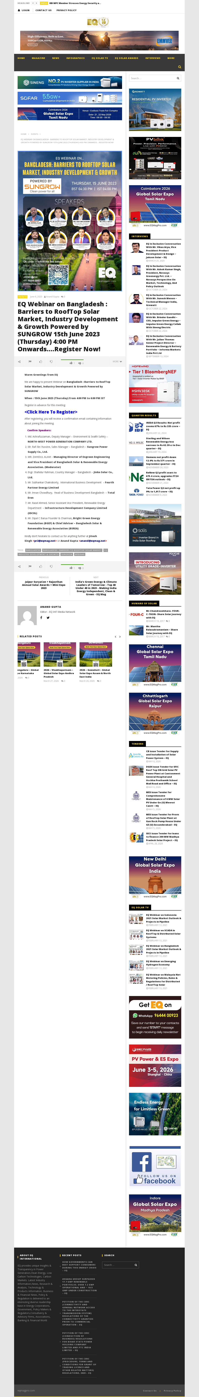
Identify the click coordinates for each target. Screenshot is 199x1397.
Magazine (38, 58)
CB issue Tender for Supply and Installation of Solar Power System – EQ (162, 755)
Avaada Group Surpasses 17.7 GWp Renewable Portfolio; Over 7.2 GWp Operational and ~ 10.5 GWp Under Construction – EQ (79, 1286)
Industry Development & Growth (38, 554)
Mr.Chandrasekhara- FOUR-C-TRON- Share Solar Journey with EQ (163, 614)
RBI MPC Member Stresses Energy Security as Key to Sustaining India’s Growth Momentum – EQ (75, 3)
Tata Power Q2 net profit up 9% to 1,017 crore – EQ (163, 489)
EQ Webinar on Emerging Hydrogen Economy (161, 963)
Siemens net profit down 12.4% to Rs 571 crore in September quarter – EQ (161, 460)
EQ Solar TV (100, 58)
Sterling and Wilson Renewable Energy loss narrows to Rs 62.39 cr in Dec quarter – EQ (163, 443)
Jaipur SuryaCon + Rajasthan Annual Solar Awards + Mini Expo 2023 (43, 583)
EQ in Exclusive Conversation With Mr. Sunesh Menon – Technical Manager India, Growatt (163, 300)
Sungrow (66, 554)
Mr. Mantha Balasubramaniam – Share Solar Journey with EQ (162, 630)
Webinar (80, 554)
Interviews (153, 58)
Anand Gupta (52, 296)
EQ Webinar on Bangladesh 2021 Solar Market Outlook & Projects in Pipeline (163, 949)
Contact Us (44, 10)
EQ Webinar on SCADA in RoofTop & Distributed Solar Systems (163, 934)
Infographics (75, 58)
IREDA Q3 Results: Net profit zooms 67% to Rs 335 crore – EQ (163, 426)
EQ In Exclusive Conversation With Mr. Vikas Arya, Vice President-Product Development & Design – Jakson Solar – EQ (163, 250)
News (55, 58)
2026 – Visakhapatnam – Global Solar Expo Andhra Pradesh (69, 673)
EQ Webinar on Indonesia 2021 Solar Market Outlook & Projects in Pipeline (163, 918)
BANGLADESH (33, 550)
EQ (105, 550)
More (171, 58)
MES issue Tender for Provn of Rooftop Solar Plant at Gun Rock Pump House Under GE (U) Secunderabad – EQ (163, 819)
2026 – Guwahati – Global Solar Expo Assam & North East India (105, 673)
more (117, 361)
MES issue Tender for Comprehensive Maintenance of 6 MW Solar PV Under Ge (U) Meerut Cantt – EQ (163, 799)
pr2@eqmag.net (44, 540)
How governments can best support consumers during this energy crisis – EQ (79, 1266)
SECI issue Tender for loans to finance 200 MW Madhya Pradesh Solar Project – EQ (162, 837)
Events (23, 296)
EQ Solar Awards (126, 58)
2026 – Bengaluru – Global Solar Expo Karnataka (33, 671)
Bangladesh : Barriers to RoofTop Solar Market (72, 550)
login (26, 10)
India (44, 3)
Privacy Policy (67, 10)
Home (21, 58)
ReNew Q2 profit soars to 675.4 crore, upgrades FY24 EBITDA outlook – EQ (162, 476)
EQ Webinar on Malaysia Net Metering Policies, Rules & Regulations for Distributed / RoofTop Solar (163, 979)
